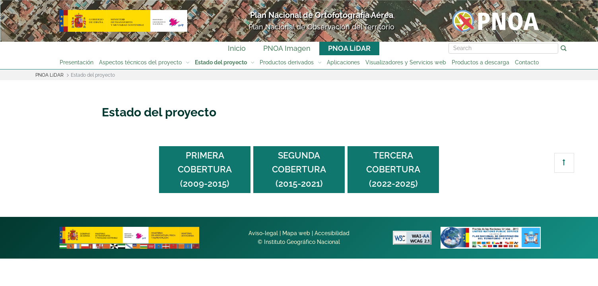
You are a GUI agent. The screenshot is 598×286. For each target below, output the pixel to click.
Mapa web (296, 233)
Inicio (237, 48)
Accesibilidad (332, 233)
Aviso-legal (263, 233)
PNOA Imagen (287, 48)
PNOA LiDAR (349, 48)
